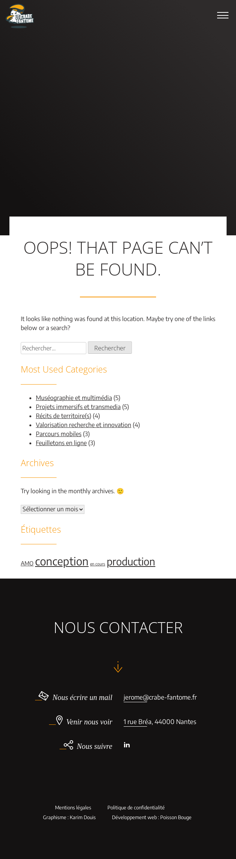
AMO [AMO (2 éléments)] (27, 563)
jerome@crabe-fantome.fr (160, 697)
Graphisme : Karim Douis (69, 817)
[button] (222, 15)
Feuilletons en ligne (61, 443)
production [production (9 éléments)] (131, 561)
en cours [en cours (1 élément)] (97, 563)
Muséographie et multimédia (74, 397)
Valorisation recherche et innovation (83, 425)
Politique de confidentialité (136, 807)
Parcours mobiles (58, 434)
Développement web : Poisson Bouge (152, 817)
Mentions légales (73, 807)
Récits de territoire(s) (63, 416)
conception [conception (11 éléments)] (62, 561)
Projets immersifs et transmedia (78, 407)
